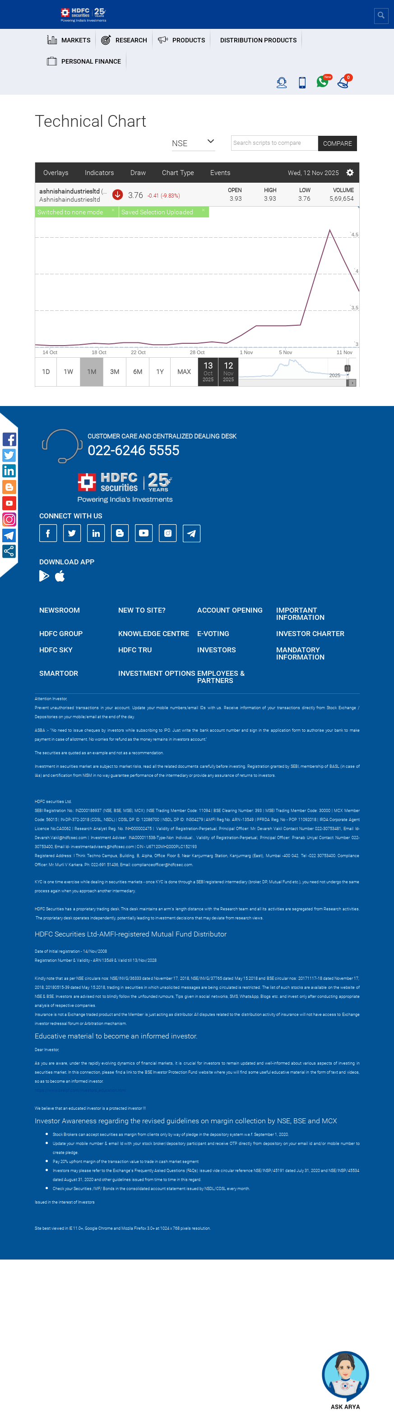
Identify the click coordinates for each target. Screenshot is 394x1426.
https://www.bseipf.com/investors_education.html (80, 1090)
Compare (337, 143)
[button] (193, 143)
